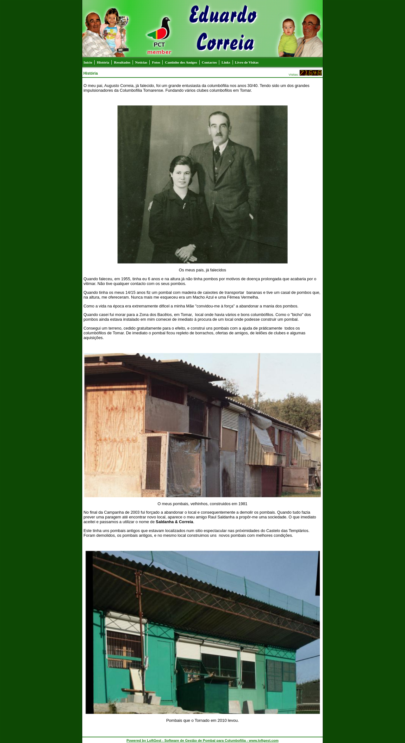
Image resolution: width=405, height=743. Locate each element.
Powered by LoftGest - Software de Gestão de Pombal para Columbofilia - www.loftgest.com (203, 740)
